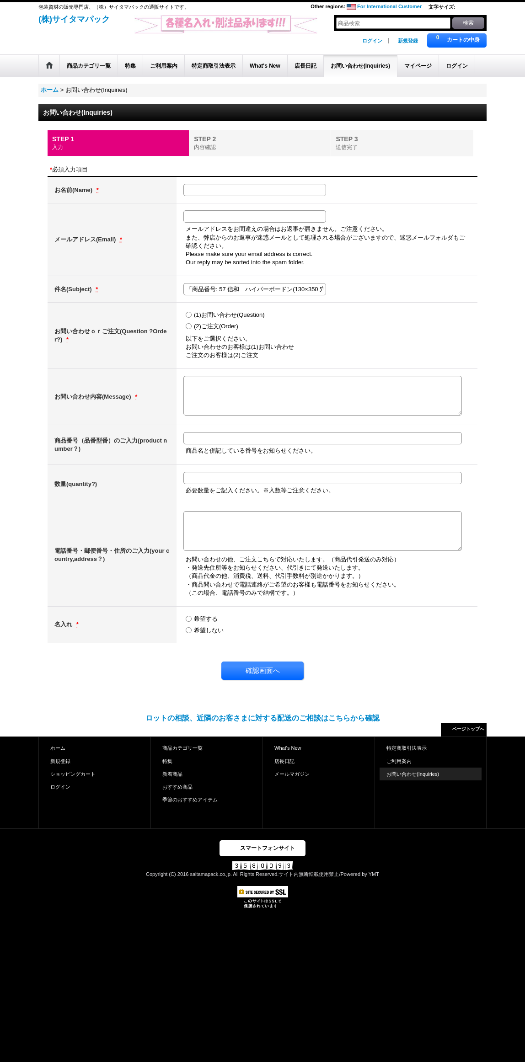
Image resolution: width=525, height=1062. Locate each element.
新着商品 (172, 774)
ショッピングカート (73, 774)
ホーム (57, 748)
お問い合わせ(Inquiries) (412, 774)
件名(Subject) (73, 289)
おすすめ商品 (177, 787)
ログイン (372, 40)
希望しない (209, 630)
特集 (167, 761)
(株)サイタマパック (74, 19)
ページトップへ (468, 728)
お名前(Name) (74, 190)
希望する (206, 618)
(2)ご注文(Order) (216, 326)
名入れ (64, 624)
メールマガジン (292, 774)
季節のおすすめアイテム (190, 799)
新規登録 (408, 40)
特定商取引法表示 (406, 748)
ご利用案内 (399, 761)
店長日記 (284, 761)
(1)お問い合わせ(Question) (229, 314)
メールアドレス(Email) (86, 239)
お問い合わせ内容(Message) (93, 396)
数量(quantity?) (75, 483)
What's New (287, 748)
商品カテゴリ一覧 (182, 748)
